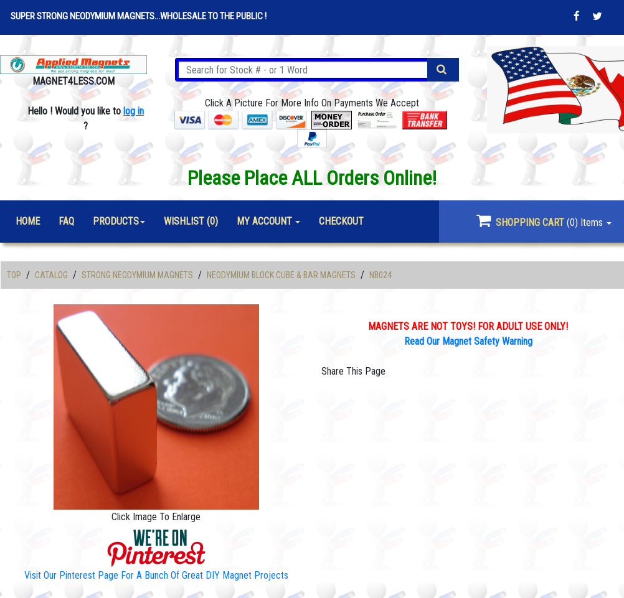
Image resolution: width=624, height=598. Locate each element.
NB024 (380, 275)
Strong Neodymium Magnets (137, 275)
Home (28, 221)
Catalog (51, 275)
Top (14, 275)
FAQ (66, 221)
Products (116, 221)
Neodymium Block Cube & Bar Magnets (281, 275)
